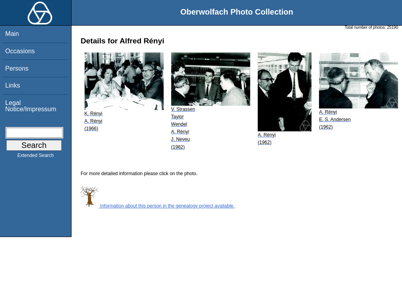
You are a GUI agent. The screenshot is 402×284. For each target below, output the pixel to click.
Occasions (20, 51)
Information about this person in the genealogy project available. (158, 206)
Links (12, 85)
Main (12, 33)
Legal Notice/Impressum (30, 105)
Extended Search (35, 157)
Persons (16, 68)
